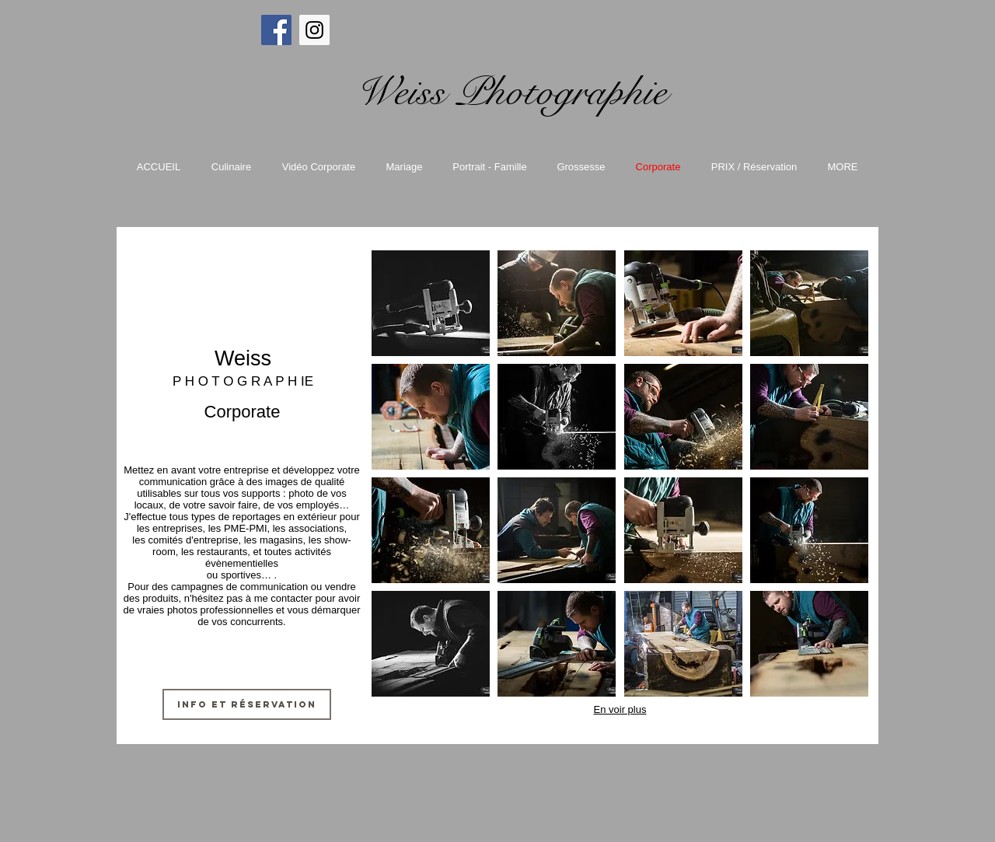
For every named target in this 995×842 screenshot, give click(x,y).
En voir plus (620, 709)
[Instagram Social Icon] (314, 30)
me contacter (283, 598)
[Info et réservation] (246, 704)
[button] (431, 303)
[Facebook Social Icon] (276, 30)
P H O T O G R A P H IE (243, 381)
